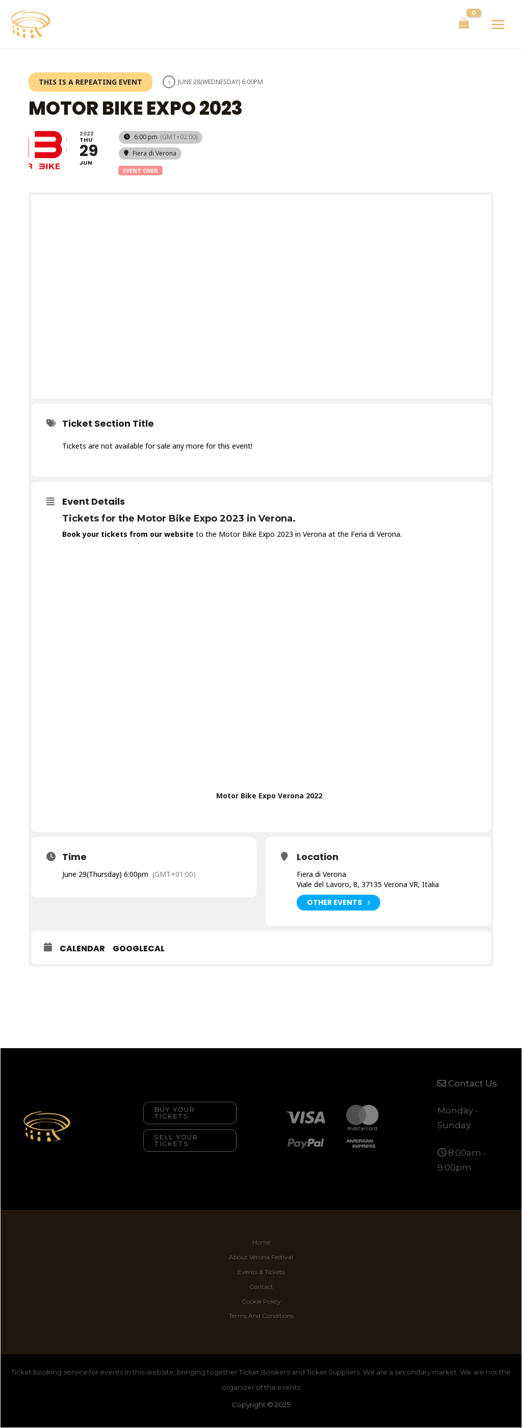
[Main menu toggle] (498, 24)
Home (261, 1242)
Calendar (82, 949)
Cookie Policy (261, 1301)
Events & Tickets (261, 1272)
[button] (190, 1113)
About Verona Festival (261, 1257)
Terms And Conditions (261, 1315)
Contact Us (472, 1083)
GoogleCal (139, 949)
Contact (261, 1286)
